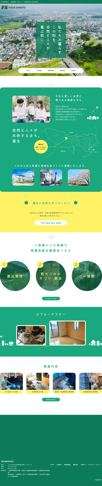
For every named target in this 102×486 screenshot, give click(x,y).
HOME (28, 70)
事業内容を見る (51, 399)
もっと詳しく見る (51, 298)
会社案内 (39, 70)
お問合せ (73, 70)
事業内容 (62, 70)
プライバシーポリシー (94, 464)
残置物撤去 (51, 70)
